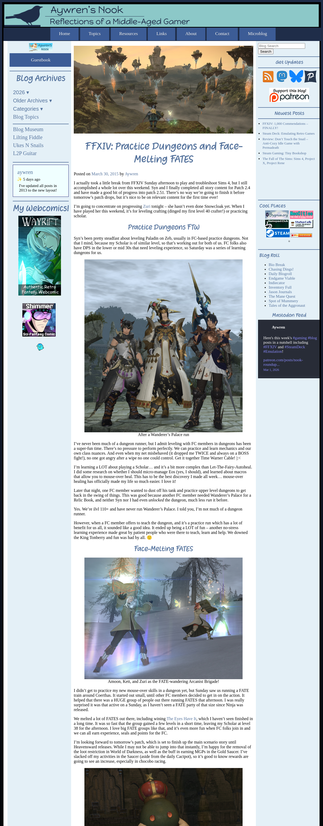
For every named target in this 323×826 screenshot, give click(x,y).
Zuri (146, 206)
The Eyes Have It (182, 718)
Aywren (131, 174)
